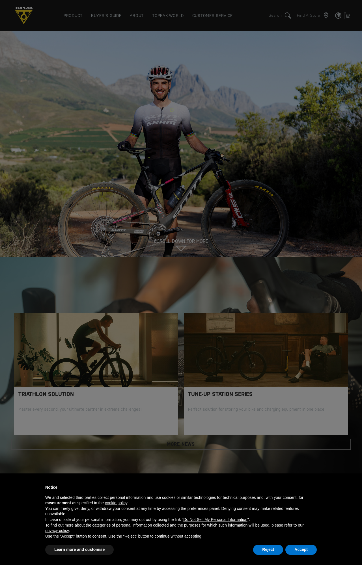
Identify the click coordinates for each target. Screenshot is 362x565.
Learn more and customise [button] (79, 549)
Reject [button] (268, 549)
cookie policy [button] (116, 503)
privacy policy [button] (57, 530)
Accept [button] (301, 549)
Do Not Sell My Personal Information (215, 519)
